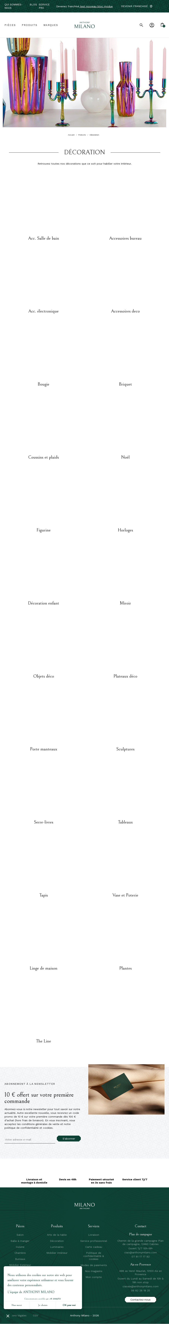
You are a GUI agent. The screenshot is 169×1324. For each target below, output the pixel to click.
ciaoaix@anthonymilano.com (141, 1286)
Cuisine (20, 1246)
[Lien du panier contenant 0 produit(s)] (162, 25)
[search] (141, 25)
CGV (35, 1315)
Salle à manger (20, 1240)
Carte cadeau (93, 1246)
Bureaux (20, 1258)
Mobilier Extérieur (20, 1264)
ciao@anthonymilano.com (140, 1252)
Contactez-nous (140, 1299)
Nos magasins (93, 1271)
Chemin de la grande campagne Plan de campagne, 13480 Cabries (140, 1242)
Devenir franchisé (134, 6)
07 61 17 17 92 (141, 1256)
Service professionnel (93, 1240)
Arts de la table (57, 1234)
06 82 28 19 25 (140, 1290)
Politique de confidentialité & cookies (93, 1255)
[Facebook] (157, 6)
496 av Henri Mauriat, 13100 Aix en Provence (140, 1272)
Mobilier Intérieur (56, 1252)
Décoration (57, 1240)
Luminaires (57, 1246)
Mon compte (94, 1277)
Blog (33, 4)
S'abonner (69, 1138)
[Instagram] (163, 6)
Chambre (20, 1252)
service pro (44, 6)
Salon (20, 1234)
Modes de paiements (93, 1265)
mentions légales (15, 1315)
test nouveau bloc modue (96, 6)
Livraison (93, 1234)
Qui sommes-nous (13, 6)
